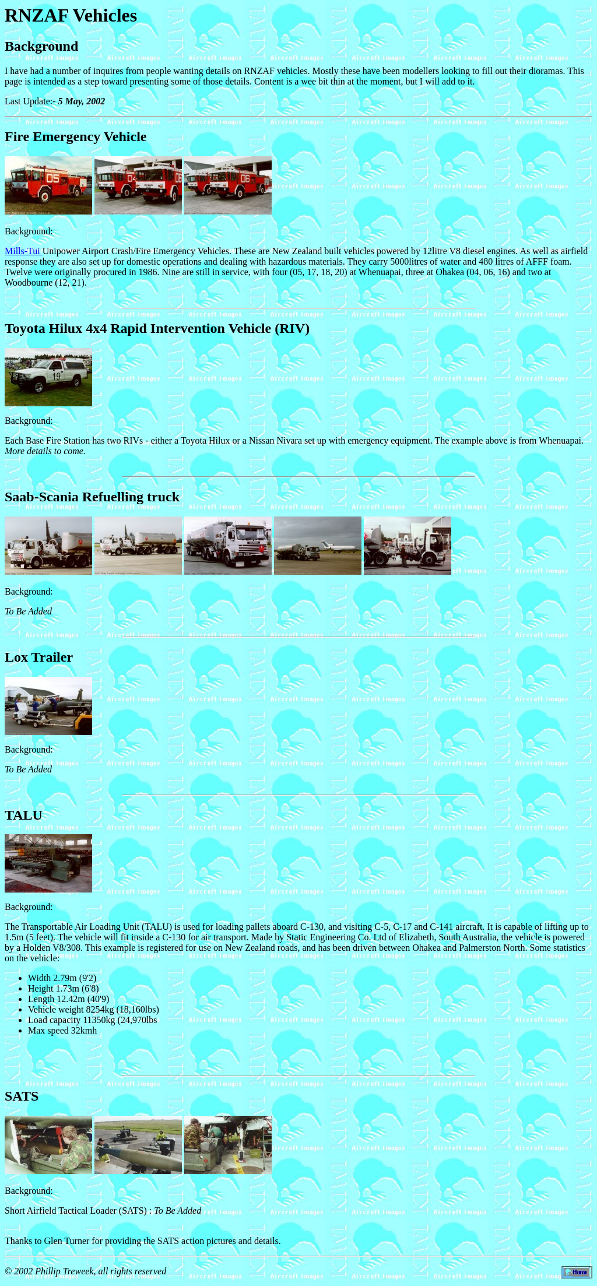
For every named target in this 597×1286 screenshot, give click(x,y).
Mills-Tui (24, 251)
